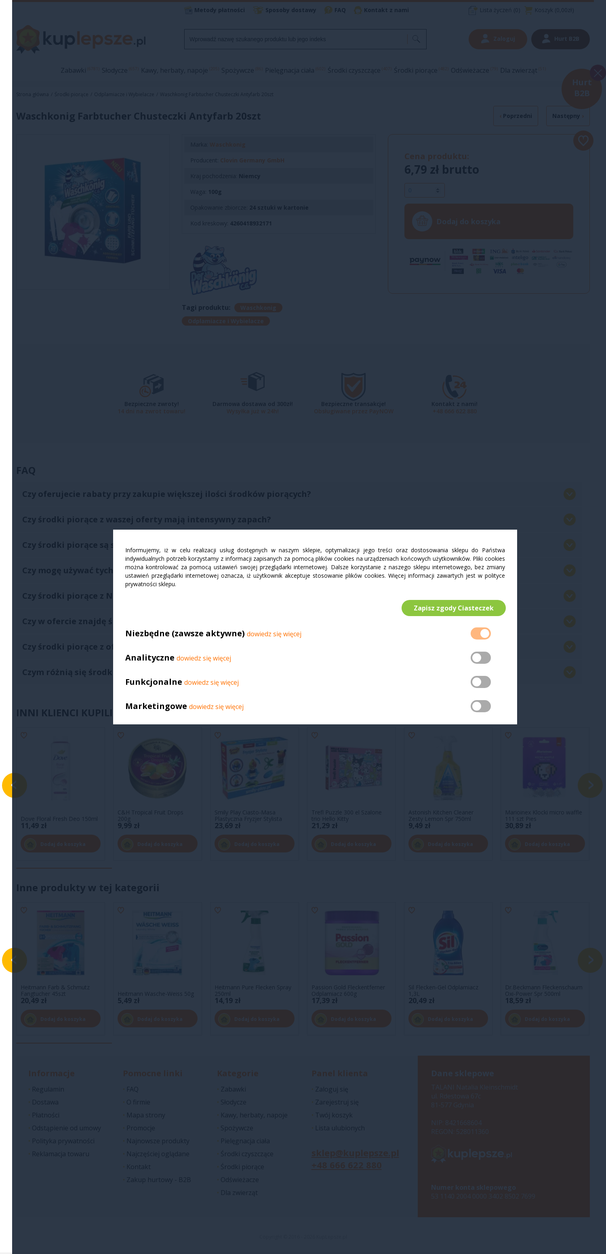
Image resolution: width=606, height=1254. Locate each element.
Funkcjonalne (153, 682)
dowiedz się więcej (274, 634)
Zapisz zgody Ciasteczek (453, 608)
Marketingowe (156, 706)
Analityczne (151, 658)
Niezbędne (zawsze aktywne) (185, 634)
